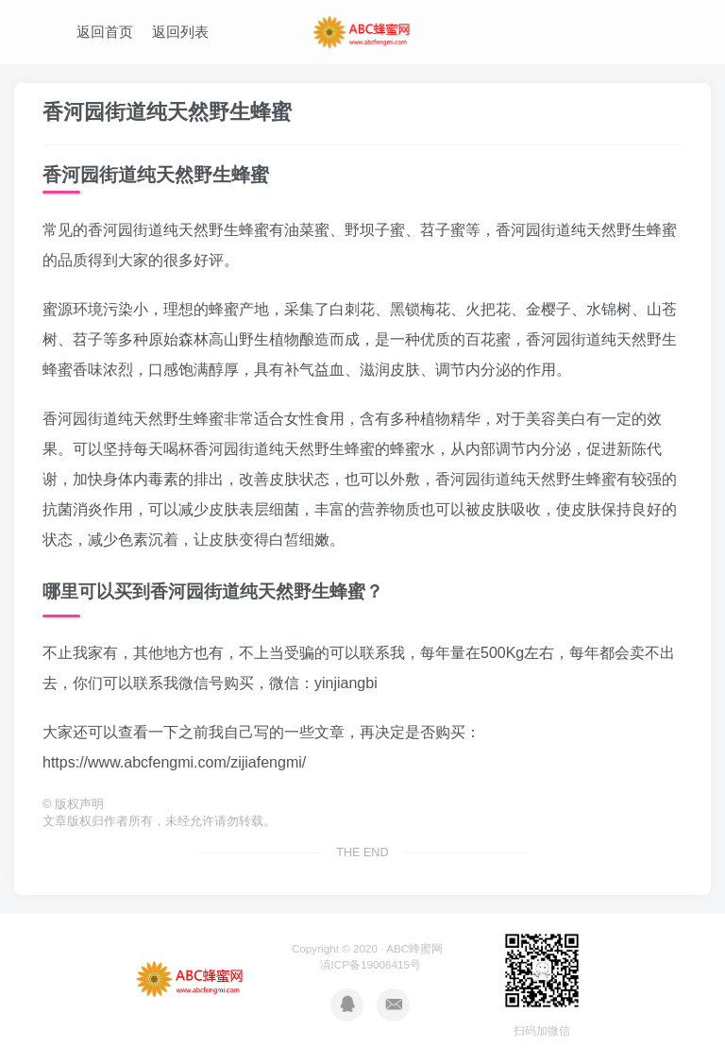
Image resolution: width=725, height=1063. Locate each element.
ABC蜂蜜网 (414, 948)
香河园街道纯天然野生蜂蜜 (167, 112)
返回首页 (104, 32)
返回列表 (180, 32)
